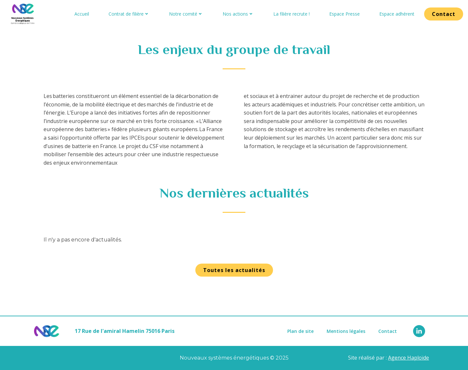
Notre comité (186, 14)
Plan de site (300, 331)
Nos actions (238, 14)
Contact (387, 331)
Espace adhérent (396, 14)
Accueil (81, 14)
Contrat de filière (129, 14)
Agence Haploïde (408, 357)
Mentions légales (346, 331)
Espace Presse (344, 14)
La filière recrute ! (291, 14)
